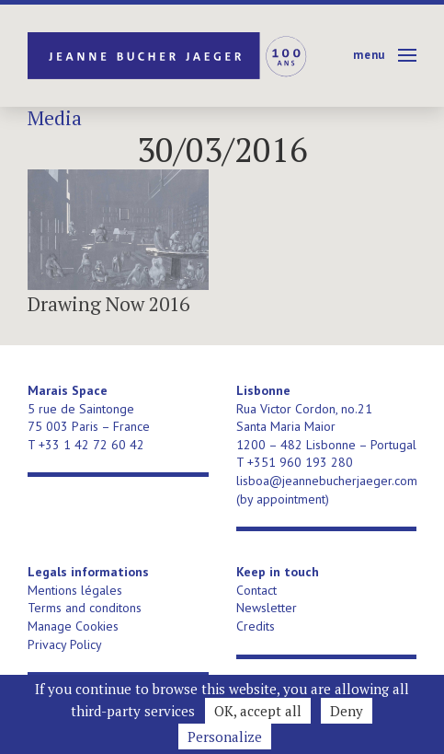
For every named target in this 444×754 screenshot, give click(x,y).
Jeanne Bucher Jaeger (169, 55)
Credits (255, 626)
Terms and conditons (85, 607)
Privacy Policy (65, 644)
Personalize (225, 736)
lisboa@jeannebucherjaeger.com (326, 480)
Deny (346, 711)
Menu (369, 55)
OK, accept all (258, 711)
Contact (256, 590)
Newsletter (266, 607)
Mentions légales (75, 590)
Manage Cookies (73, 626)
